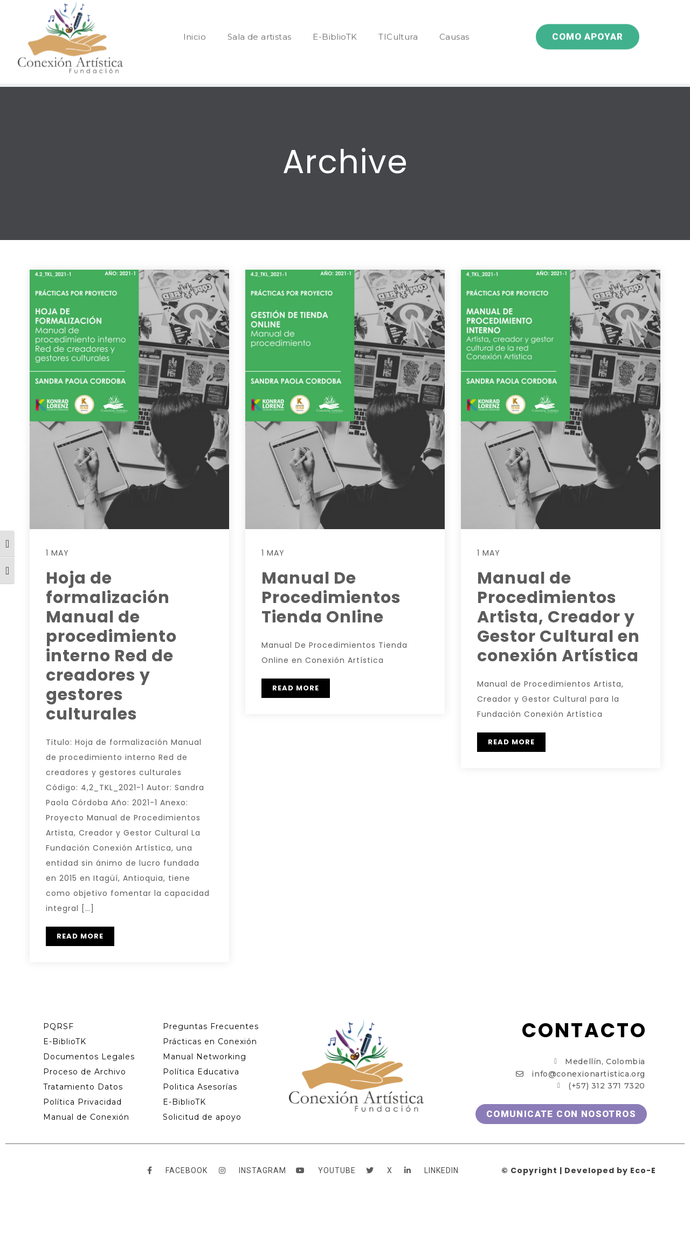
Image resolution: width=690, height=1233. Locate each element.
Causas (454, 18)
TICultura (398, 18)
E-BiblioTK (335, 18)
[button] (587, 18)
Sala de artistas (259, 18)
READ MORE (80, 936)
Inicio (194, 18)
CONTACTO (584, 1030)
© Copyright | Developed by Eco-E (578, 1170)
